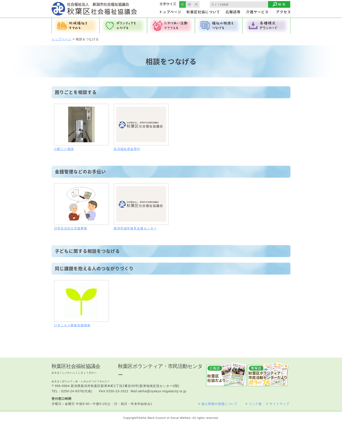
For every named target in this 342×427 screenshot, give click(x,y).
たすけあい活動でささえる (171, 25)
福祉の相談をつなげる (219, 25)
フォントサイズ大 (196, 4)
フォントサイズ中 (189, 4)
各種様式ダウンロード (266, 25)
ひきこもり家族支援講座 (72, 325)
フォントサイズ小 (182, 4)
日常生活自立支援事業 (70, 228)
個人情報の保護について (218, 404)
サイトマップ (277, 404)
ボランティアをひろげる (123, 25)
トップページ (61, 39)
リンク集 (254, 404)
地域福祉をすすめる (75, 25)
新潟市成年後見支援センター (135, 228)
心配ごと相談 (64, 149)
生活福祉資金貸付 (127, 149)
